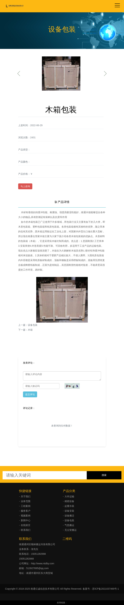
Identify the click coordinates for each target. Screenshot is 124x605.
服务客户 (25, 510)
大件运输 (69, 496)
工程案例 (25, 506)
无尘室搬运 (71, 530)
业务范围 (25, 501)
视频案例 (25, 515)
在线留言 (25, 525)
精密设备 (69, 501)
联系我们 (25, 530)
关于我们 (25, 496)
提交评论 (30, 394)
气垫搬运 (69, 525)
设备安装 (69, 510)
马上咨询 (25, 186)
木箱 (30, 329)
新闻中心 (25, 520)
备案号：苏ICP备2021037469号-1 (101, 588)
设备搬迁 (69, 515)
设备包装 (32, 325)
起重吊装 (69, 506)
